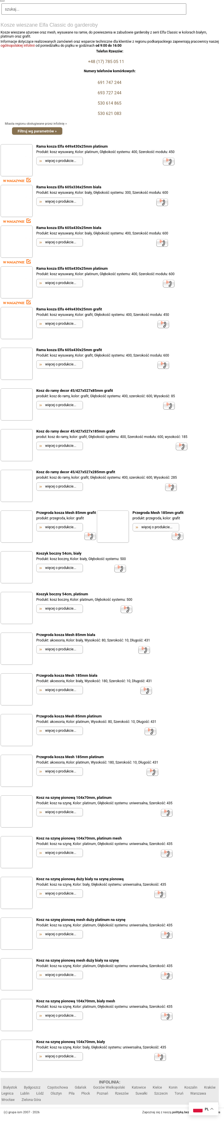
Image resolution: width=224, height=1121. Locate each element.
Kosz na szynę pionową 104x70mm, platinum (74, 797)
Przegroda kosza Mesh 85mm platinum (69, 716)
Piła (71, 1093)
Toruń (179, 1093)
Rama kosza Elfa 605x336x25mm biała (68, 187)
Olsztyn (56, 1093)
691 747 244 (109, 82)
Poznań (102, 1093)
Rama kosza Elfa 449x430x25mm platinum (72, 146)
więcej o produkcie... (60, 161)
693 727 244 (109, 92)
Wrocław (8, 1100)
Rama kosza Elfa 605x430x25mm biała (68, 228)
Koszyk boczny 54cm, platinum (62, 594)
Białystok (10, 1087)
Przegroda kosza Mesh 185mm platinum (70, 757)
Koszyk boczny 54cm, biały (58, 553)
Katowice (139, 1087)
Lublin (24, 1093)
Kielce (157, 1087)
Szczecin (161, 1093)
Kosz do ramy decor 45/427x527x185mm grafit (75, 431)
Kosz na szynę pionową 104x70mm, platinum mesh (79, 838)
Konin (173, 1087)
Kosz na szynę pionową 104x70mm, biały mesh (75, 1001)
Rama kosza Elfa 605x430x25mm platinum (72, 268)
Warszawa (198, 1093)
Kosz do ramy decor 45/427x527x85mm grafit (74, 390)
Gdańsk (80, 1087)
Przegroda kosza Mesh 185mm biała (66, 675)
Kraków (210, 1087)
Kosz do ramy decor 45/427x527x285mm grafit (75, 472)
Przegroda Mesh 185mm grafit (158, 512)
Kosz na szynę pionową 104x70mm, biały (70, 1042)
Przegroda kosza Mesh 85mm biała (65, 635)
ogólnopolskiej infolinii (18, 46)
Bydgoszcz (32, 1087)
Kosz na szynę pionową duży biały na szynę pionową (80, 879)
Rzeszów (122, 1093)
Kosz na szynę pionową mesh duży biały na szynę (77, 960)
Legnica (7, 1093)
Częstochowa (57, 1087)
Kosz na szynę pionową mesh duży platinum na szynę (80, 919)
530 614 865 (109, 103)
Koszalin (190, 1087)
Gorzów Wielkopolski (109, 1087)
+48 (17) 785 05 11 (106, 61)
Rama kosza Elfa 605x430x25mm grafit (69, 350)
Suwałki (141, 1093)
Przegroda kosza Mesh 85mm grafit (66, 512)
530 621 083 (109, 113)
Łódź (40, 1093)
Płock (85, 1093)
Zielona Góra (31, 1100)
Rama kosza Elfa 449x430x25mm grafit (69, 309)
